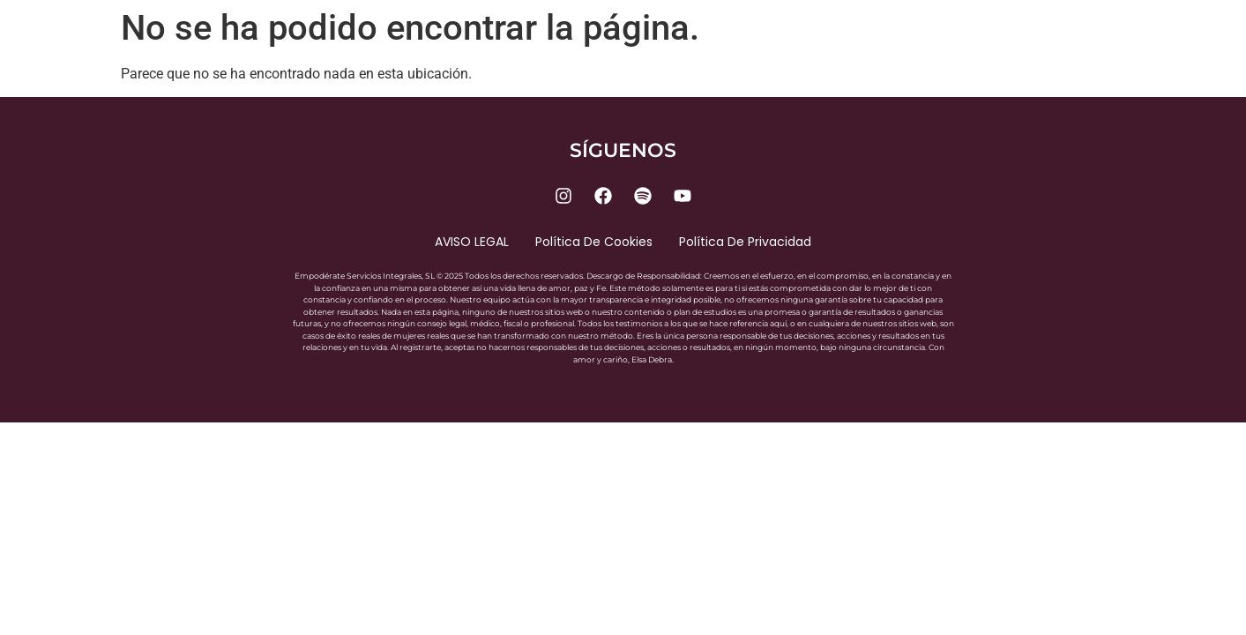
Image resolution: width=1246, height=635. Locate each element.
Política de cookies (594, 241)
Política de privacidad (745, 241)
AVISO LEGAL (472, 241)
